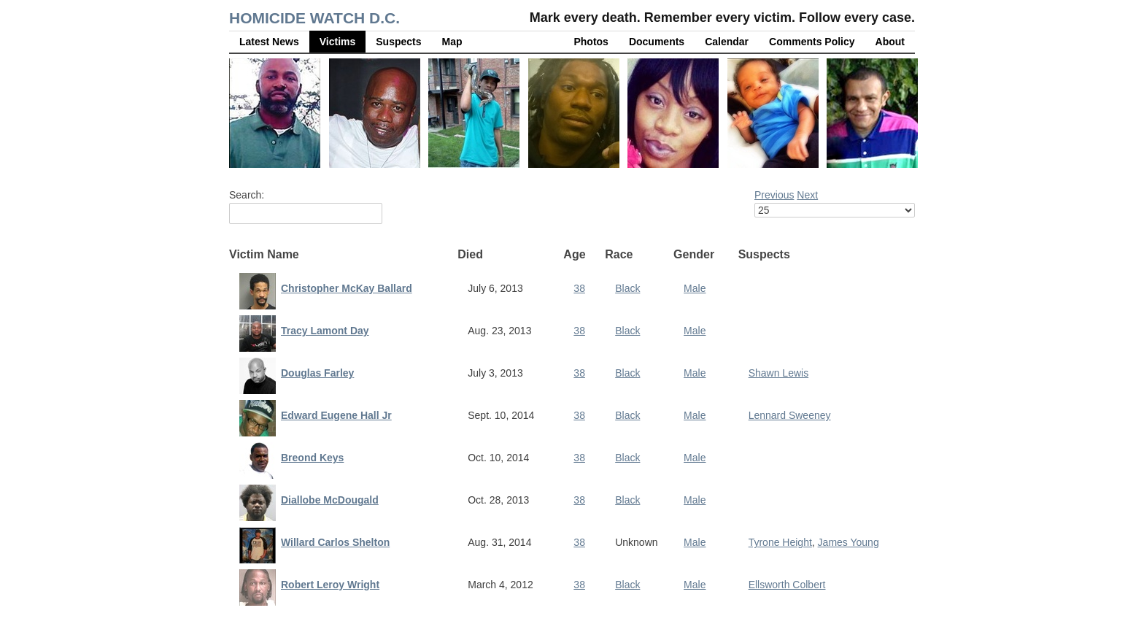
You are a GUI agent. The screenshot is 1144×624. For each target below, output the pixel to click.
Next (807, 195)
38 (579, 288)
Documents (656, 41)
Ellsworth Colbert (787, 584)
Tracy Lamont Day (325, 330)
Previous (774, 195)
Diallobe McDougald (330, 500)
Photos (590, 41)
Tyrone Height (780, 542)
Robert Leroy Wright (330, 584)
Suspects (398, 41)
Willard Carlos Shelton (335, 542)
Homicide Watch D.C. (314, 17)
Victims (338, 41)
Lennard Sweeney (790, 415)
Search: (246, 195)
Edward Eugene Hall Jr (336, 415)
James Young (848, 542)
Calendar (727, 41)
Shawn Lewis (779, 373)
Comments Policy (811, 41)
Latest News (269, 41)
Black (627, 288)
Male (695, 288)
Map (452, 41)
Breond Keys (312, 457)
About (890, 41)
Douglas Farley (317, 373)
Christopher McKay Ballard (346, 288)
